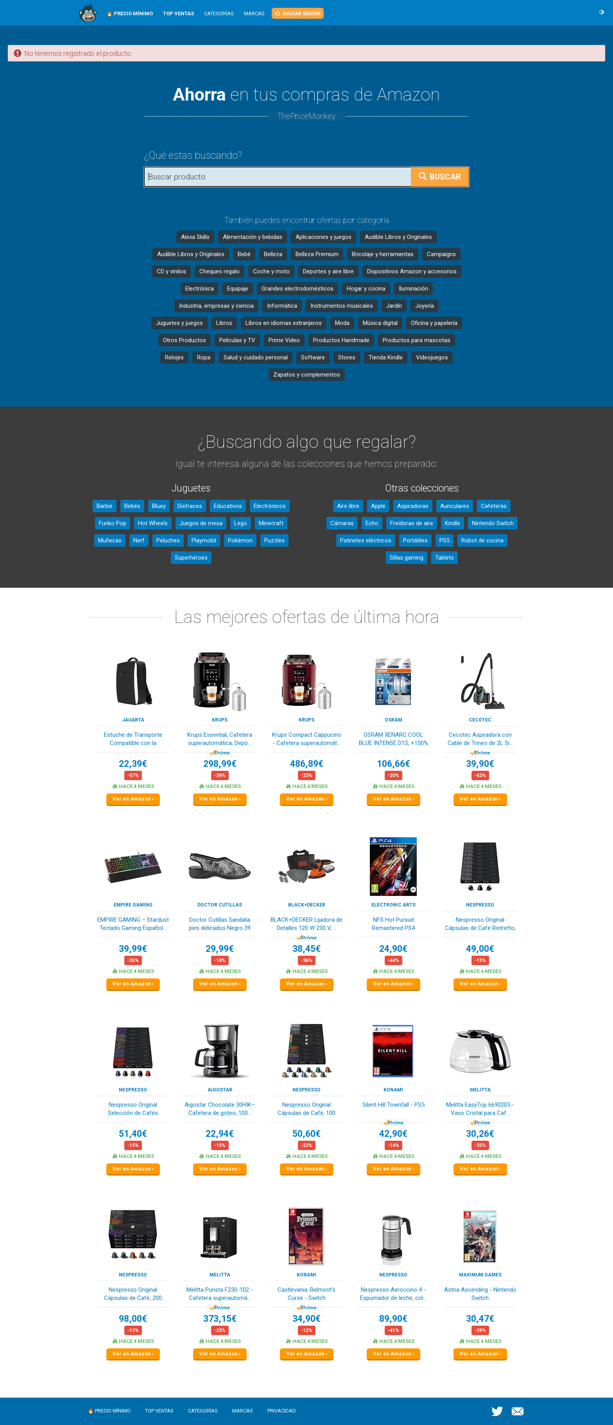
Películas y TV (237, 340)
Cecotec (480, 720)
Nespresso (480, 905)
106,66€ (393, 764)
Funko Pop (112, 523)
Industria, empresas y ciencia (216, 305)
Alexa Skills (195, 236)
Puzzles (274, 540)
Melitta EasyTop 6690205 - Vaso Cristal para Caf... (480, 1108)
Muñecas (110, 540)
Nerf (139, 540)
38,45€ (306, 949)
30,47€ (480, 1319)
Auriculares (454, 506)
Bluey (159, 506)
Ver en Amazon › (133, 799)
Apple (378, 506)
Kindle (452, 523)
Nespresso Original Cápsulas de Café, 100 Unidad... (306, 1109)
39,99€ (133, 949)
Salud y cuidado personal (256, 357)
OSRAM (393, 720)
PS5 (444, 540)
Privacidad (281, 1411)
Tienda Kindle (386, 357)
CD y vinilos (171, 271)
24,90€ (393, 949)
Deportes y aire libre (328, 271)
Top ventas (159, 1411)
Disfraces (189, 506)
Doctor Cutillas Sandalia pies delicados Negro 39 (220, 923)
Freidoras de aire (411, 523)
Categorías (219, 13)
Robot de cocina (482, 540)
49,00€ (480, 949)
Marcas (254, 13)
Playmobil (204, 540)
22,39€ (133, 764)
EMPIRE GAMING (133, 905)
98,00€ (133, 1319)
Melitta (480, 1090)
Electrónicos (270, 506)
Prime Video (284, 340)
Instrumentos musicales (341, 305)
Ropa (203, 357)
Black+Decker (306, 905)
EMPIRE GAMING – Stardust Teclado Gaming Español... (133, 923)
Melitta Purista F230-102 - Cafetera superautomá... (219, 1293)
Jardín (394, 305)
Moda (342, 323)
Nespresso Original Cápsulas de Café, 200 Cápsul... (133, 1294)
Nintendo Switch (493, 523)
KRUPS (220, 720)
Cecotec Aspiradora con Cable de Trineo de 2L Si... (480, 739)
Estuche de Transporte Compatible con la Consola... (133, 739)
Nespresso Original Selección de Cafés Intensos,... (133, 1109)
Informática (282, 305)
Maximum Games (480, 1275)
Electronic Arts (393, 905)
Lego (240, 523)
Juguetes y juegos (179, 323)
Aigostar (220, 1090)
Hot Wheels (153, 523)
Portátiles (415, 540)
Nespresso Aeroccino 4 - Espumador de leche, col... (393, 1293)
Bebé (244, 254)
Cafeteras (494, 506)
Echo (372, 523)
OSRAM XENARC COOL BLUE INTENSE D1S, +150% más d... (393, 739)
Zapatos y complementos (306, 374)
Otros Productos (184, 340)
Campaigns (441, 254)
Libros (224, 323)
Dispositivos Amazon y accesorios (412, 271)
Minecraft (271, 523)
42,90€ (393, 1134)
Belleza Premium (317, 254)
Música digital (380, 323)
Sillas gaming (406, 557)
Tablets (444, 557)
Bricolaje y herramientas (383, 254)
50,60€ (306, 1134)
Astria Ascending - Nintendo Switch (480, 1293)
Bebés (132, 506)
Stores (346, 357)
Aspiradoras (412, 506)
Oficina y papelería (434, 323)
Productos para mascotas (416, 340)
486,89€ (306, 764)
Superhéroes (191, 557)
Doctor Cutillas (219, 905)
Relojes (174, 357)
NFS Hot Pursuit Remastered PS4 (393, 923)
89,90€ (393, 1319)
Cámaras (342, 523)
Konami (393, 1090)
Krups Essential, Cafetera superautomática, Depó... (219, 739)
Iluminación (413, 288)
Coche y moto (271, 271)
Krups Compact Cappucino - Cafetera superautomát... (306, 739)
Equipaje (237, 288)
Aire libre (348, 506)
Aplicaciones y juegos (323, 236)
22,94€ (220, 1134)
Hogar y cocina (366, 288)
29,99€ (220, 949)
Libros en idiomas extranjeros (284, 323)
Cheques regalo (219, 271)
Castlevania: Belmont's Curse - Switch (306, 1293)
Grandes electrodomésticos (297, 288)
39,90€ (480, 764)
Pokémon (240, 540)
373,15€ (220, 1319)
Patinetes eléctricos (365, 540)
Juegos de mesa (200, 523)
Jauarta (133, 720)
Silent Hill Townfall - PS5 (393, 1104)
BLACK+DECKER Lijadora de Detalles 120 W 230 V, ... (306, 923)
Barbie (105, 506)
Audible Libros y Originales (398, 236)
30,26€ (480, 1134)
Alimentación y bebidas (252, 236)
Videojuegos (432, 357)
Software (313, 357)
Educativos (228, 506)
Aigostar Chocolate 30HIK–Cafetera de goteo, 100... (220, 1108)
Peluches (168, 540)
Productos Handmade (341, 340)
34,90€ (306, 1319)
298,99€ (220, 764)
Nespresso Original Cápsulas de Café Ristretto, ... (480, 924)
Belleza (273, 254)
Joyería (424, 305)
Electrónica (199, 288)
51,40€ (133, 1134)
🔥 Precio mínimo (109, 1411)
